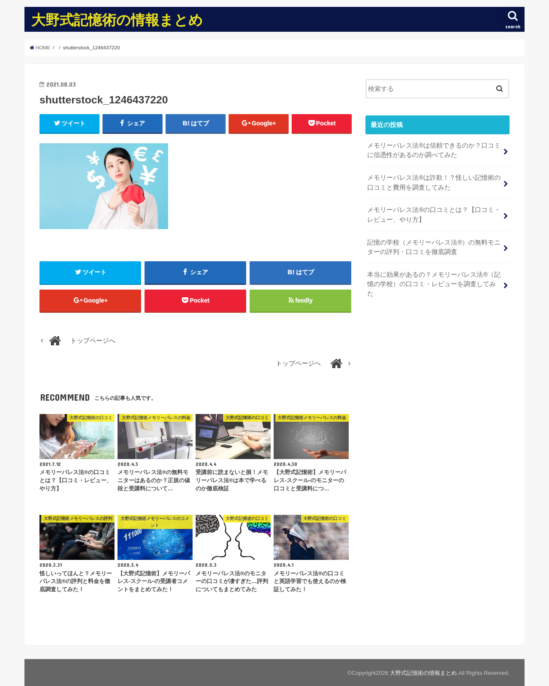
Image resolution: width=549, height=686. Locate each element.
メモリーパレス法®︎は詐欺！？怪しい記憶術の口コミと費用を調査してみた (434, 182)
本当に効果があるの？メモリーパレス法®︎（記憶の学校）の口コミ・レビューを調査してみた (434, 284)
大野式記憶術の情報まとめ (117, 19)
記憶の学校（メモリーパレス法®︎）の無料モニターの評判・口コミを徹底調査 (434, 247)
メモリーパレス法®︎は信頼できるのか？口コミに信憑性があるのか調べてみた (434, 150)
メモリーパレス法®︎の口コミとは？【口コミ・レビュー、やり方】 (434, 214)
